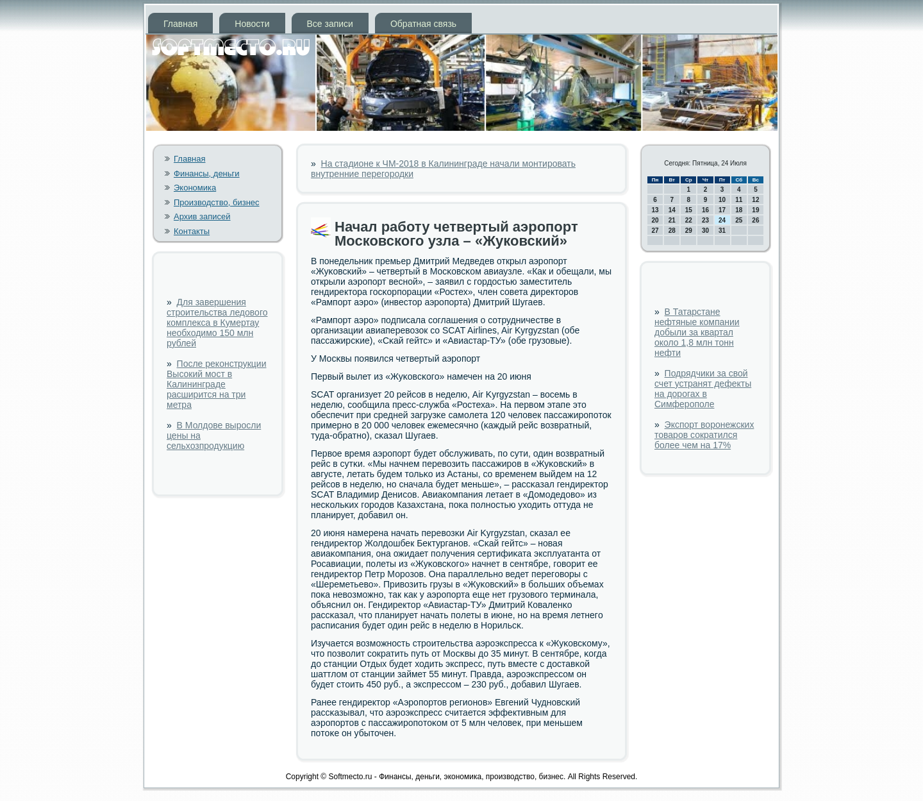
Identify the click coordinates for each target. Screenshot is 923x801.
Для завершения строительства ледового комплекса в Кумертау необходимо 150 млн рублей (217, 322)
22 (688, 220)
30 (705, 230)
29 (688, 230)
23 (705, 220)
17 (722, 210)
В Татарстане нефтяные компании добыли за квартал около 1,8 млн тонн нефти (697, 332)
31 (722, 230)
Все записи (330, 24)
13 (655, 210)
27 (655, 230)
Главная (180, 24)
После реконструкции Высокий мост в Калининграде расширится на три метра (216, 384)
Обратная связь (423, 24)
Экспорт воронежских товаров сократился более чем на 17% (704, 434)
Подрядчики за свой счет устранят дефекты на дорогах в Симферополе (702, 388)
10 (722, 199)
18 (738, 210)
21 (672, 220)
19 (755, 210)
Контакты (192, 231)
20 (655, 220)
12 (755, 199)
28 (672, 230)
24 (722, 220)
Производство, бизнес (217, 202)
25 (738, 220)
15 (688, 210)
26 (755, 220)
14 (672, 210)
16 (705, 210)
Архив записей (202, 216)
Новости (252, 24)
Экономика (195, 187)
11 (738, 199)
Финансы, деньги (207, 173)
